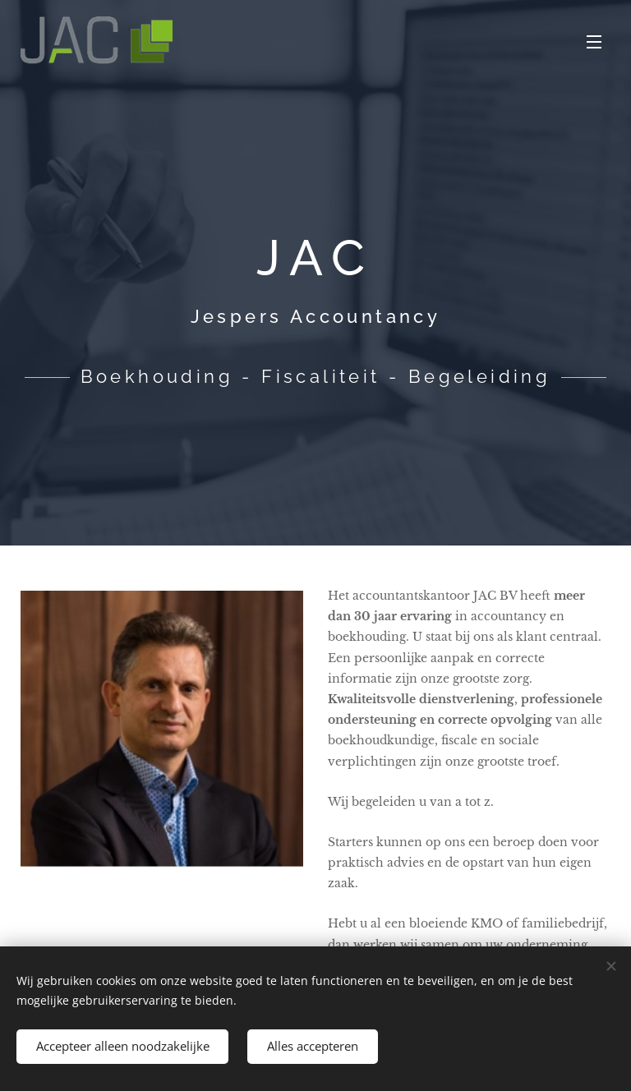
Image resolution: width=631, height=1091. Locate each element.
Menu (594, 42)
